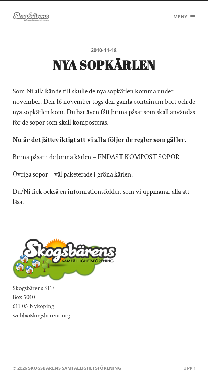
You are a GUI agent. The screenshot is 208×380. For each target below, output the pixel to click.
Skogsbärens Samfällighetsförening (74, 368)
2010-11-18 (104, 50)
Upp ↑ (189, 368)
